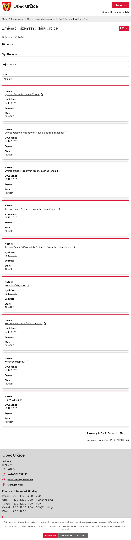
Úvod (4, 19)
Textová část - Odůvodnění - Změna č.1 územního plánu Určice (40, 247)
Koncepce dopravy (17, 361)
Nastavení (82, 535)
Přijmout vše (50, 535)
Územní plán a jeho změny (39, 19)
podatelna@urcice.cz (20, 479)
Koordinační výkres (17, 285)
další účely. (122, 522)
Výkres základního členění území (24, 94)
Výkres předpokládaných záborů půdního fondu (32, 170)
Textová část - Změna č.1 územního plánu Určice (32, 208)
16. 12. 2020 (11, 102)
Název (6, 44)
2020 (21, 37)
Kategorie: (8, 36)
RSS (123, 28)
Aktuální (9, 116)
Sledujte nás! (15, 484)
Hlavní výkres (13, 399)
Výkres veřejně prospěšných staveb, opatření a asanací (36, 132)
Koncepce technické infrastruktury (25, 323)
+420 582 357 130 (17, 474)
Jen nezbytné (66, 535)
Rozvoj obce (17, 19)
